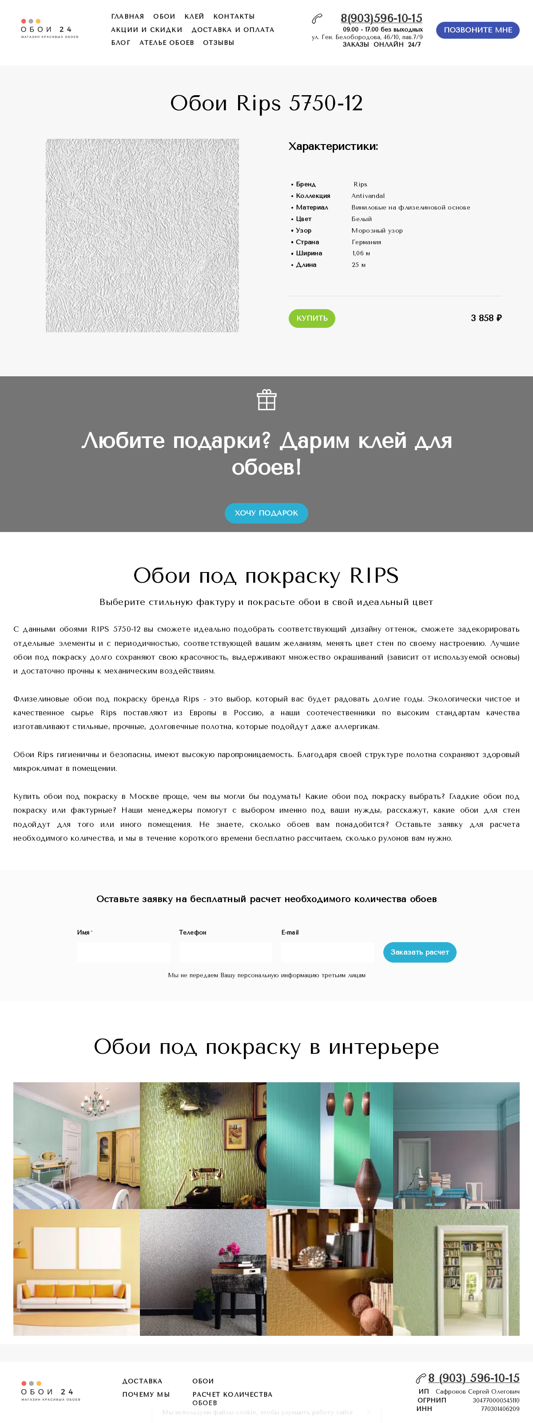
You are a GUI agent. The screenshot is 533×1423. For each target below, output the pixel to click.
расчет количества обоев (232, 1399)
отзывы (219, 43)
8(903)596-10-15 (381, 18)
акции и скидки (147, 30)
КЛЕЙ (194, 16)
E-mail (290, 932)
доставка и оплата (232, 30)
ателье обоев (166, 43)
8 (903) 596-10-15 (474, 1378)
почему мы (146, 1394)
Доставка (142, 1381)
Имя (85, 932)
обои (164, 16)
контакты (234, 16)
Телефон (193, 932)
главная (127, 16)
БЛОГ (121, 43)
